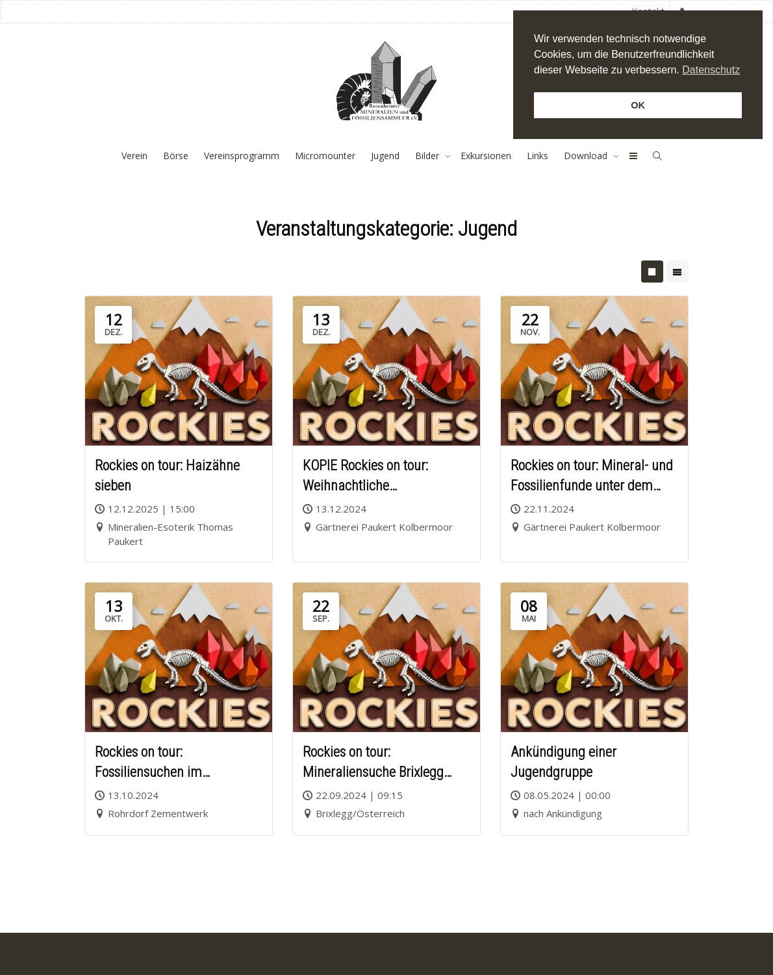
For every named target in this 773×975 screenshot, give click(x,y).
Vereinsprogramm (241, 155)
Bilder (428, 155)
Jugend (385, 155)
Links (537, 155)
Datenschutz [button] (711, 69)
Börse (175, 155)
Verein (134, 155)
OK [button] (638, 105)
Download (587, 155)
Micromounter (325, 155)
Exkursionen (486, 155)
